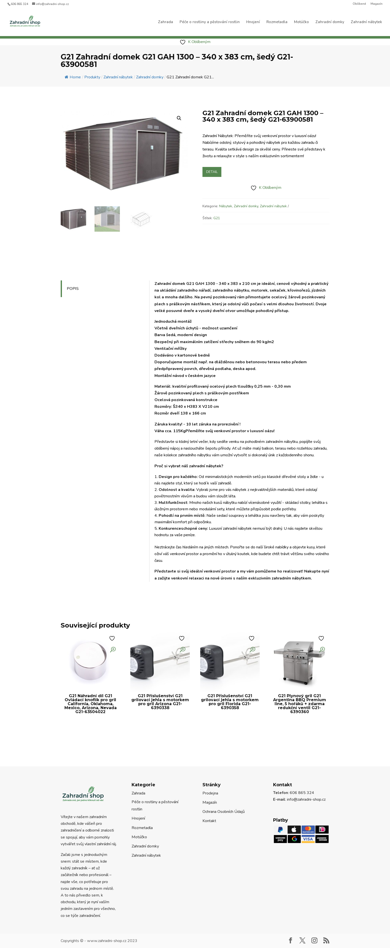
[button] (179, 118)
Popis (73, 288)
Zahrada (165, 22)
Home (73, 77)
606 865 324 (19, 4)
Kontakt (209, 821)
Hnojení (253, 22)
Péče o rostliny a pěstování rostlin (210, 22)
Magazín (377, 4)
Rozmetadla (277, 22)
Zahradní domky (329, 22)
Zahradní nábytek (366, 22)
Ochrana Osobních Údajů (223, 811)
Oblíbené (359, 4)
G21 (216, 218)
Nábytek (225, 206)
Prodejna (210, 793)
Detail (212, 171)
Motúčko (301, 22)
